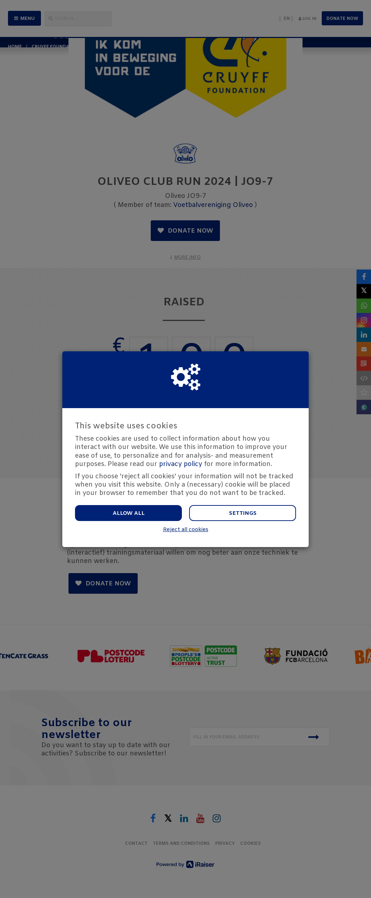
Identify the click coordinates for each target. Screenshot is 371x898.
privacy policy (180, 464)
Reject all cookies (185, 529)
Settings (243, 513)
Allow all (129, 513)
